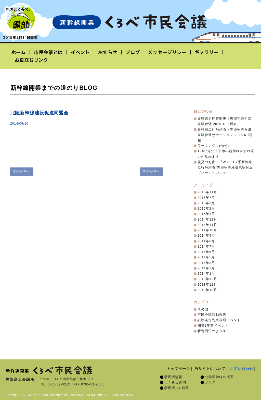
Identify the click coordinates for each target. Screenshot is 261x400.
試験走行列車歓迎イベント (219, 320)
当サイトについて (209, 369)
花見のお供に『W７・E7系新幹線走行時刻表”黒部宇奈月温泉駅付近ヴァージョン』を (225, 167)
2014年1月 (206, 273)
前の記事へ (151, 171)
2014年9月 (206, 235)
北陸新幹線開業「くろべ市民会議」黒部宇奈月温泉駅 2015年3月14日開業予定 (129, 22)
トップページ (178, 369)
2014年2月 (206, 268)
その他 (203, 309)
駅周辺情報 (173, 377)
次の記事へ (22, 171)
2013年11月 (207, 284)
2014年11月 (207, 225)
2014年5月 (206, 257)
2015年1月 (206, 214)
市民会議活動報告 (212, 315)
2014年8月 (206, 241)
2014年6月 (206, 252)
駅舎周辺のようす (212, 331)
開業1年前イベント (213, 326)
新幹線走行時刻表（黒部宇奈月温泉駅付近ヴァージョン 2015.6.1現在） (225, 135)
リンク (210, 382)
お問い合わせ (241, 369)
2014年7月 (206, 246)
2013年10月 (207, 290)
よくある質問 (175, 382)
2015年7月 (206, 198)
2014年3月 (206, 263)
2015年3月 (206, 203)
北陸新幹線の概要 (219, 377)
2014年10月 (207, 230)
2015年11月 (207, 192)
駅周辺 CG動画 (176, 388)
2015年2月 (206, 208)
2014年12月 (207, 219)
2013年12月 (207, 279)
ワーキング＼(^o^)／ (214, 146)
